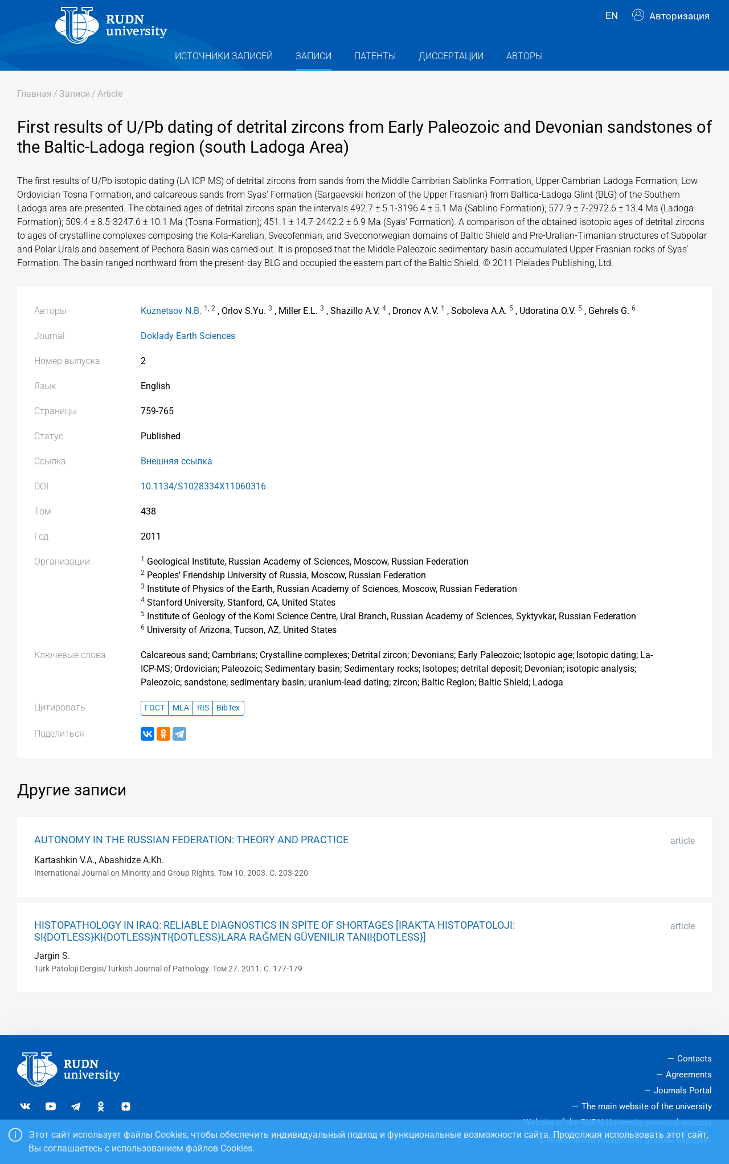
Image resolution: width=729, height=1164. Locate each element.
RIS (203, 728)
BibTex (228, 728)
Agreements (689, 1074)
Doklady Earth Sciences (188, 355)
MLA (181, 728)
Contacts (694, 1058)
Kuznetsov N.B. (171, 330)
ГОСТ (155, 728)
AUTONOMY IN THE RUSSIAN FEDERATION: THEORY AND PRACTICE (191, 859)
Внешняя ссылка (176, 481)
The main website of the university (646, 1106)
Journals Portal (683, 1090)
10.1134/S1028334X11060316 (203, 506)
